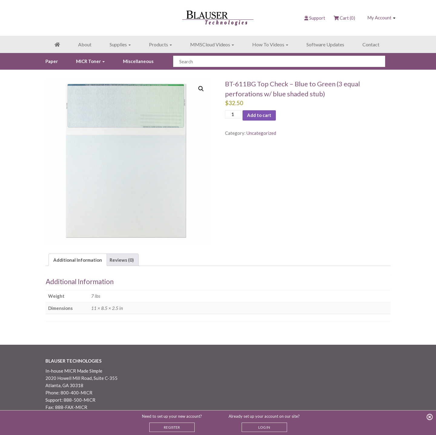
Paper (51, 61)
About (84, 44)
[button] (201, 88)
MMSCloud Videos (212, 44)
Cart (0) (344, 18)
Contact (370, 44)
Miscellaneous (138, 61)
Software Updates (325, 44)
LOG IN (264, 427)
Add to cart (259, 115)
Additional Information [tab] (77, 260)
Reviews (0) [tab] (122, 260)
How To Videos (270, 44)
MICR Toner (90, 61)
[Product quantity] (233, 114)
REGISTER (172, 427)
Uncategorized (261, 133)
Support (317, 18)
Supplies (120, 44)
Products (160, 44)
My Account (381, 17)
